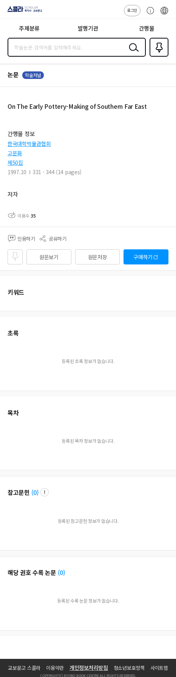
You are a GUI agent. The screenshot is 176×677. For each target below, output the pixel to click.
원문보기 (49, 257)
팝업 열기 (44, 492)
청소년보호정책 (129, 667)
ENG (164, 14)
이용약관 (55, 667)
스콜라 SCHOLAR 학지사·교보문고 (23, 11)
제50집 (15, 162)
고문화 (15, 153)
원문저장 (97, 257)
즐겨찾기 (157, 56)
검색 (132, 53)
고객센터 (148, 14)
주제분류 (29, 28)
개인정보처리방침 (88, 667)
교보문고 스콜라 (24, 667)
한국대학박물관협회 (29, 143)
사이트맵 (159, 667)
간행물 (146, 28)
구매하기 (143, 257)
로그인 (132, 10)
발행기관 (88, 28)
